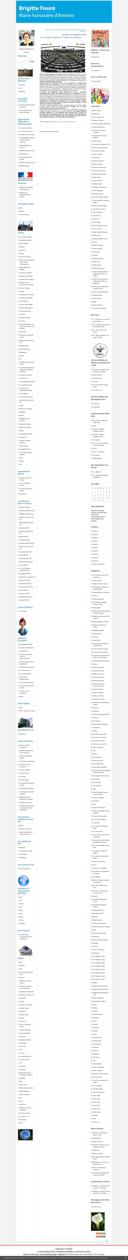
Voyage (95, 1115)
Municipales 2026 (98, 913)
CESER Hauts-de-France (27, 134)
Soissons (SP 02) (25, 593)
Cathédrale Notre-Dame (27, 294)
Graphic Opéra (97, 184)
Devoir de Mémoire (98, 677)
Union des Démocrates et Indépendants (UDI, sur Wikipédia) (100, 281)
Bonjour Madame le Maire (100, 621)
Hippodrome (23, 352)
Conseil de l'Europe (25, 829)
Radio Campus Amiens (26, 1088)
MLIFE (21, 415)
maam (21, 405)
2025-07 (95, 547)
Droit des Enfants (98, 689)
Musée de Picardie (25, 424)
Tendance (96, 1047)
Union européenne (98, 1067)
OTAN (21, 920)
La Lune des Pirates (26, 375)
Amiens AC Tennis (25, 256)
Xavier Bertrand (97, 305)
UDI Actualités (97, 1064)
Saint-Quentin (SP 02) (26, 587)
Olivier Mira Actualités (99, 923)
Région (95, 982)
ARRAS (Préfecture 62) (27, 514)
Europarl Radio (24, 780)
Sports (95, 1034)
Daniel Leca (96, 157)
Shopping (96, 1017)
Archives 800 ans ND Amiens (101, 123)
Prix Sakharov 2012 (99, 976)
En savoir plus (102, 1258)
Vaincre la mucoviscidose (100, 292)
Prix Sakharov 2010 (99, 969)
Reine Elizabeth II (98, 998)
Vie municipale (97, 1085)
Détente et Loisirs (98, 674)
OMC (21, 910)
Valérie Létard (97, 298)
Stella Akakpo (97, 265)
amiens (102, 517)
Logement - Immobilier (99, 868)
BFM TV (22, 977)
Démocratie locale (98, 667)
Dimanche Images (98, 680)
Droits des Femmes (99, 699)
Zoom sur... (96, 1122)
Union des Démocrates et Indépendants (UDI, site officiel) (100, 274)
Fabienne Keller (97, 164)
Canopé (22, 291)
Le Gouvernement (25, 670)
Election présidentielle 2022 (101, 714)
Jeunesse (96, 801)
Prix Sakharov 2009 (99, 966)
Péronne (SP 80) (25, 580)
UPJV (21, 458)
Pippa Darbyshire (98, 258)
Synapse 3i (23, 437)
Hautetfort (69, 1248)
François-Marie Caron (99, 170)
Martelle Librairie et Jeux (100, 238)
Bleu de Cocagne (25, 288)
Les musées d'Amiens (26, 397)
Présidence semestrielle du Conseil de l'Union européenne (27, 808)
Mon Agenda (97, 877)
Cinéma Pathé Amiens (26, 308)
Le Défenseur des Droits (27, 667)
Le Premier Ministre (25, 673)
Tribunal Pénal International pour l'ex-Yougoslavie (26, 937)
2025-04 (95, 554)
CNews (22, 1001)
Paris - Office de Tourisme (27, 711)
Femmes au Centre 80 (99, 744)
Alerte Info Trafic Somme (100, 584)
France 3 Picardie (25, 1030)
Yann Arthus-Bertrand (99, 308)
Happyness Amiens (25, 1040)
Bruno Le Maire (97, 154)
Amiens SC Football (25, 273)
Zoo (21, 464)
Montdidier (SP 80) (25, 573)
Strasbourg (23, 857)
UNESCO (22, 923)
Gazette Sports (24, 345)
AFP (21, 962)
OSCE (21, 917)
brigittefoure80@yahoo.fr (26, 49)
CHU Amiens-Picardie (26, 298)
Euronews (23, 1011)
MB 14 (95, 242)
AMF (21, 208)
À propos (26, 52)
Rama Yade (96, 261)
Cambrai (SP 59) (25, 540)
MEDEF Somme (24, 166)
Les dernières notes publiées (64, 1251)
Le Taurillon (96, 440)
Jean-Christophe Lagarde (100, 197)
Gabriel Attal (96, 177)
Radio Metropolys (25, 1091)
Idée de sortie (97, 782)
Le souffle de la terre (26, 385)
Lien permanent (61, 121)
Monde (95, 896)
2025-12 (95, 541)
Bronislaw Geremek (99, 151)
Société (95, 1024)
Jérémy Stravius (98, 212)
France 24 (23, 1021)
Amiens (95, 595)
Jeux (94, 804)
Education (96, 711)
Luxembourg (23, 854)
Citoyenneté (96, 640)
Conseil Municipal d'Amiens (101, 661)
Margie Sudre (97, 235)
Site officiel (23, 494)
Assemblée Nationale (26, 644)
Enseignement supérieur (100, 724)
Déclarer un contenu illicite (31, 1254)
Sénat (21, 696)
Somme (95, 1031)
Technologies (97, 1044)
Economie (96, 708)
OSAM (21, 430)
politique (94, 521)
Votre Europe (97, 1112)
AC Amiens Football (25, 237)
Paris (21, 707)
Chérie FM (23, 998)
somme (93, 515)
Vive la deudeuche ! (99, 1092)
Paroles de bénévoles (99, 933)
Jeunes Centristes (98, 797)
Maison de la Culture (26, 409)
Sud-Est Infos (97, 1041)
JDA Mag (22, 91)
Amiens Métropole (98, 599)
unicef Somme (24, 446)
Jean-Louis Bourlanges (100, 205)
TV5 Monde (23, 1119)
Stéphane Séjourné (99, 268)
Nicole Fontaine (97, 248)
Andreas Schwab (98, 120)
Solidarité (96, 1027)
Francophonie (97, 757)
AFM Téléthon (97, 110)
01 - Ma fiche (97, 472)
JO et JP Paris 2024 (99, 807)
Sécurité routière (98, 1014)
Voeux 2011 (96, 1102)
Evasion (22, 1018)
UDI (94, 1060)
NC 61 (95, 448)
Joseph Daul (96, 215)
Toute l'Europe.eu (25, 869)
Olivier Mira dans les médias (101, 926)
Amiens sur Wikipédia (26, 276)
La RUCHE (96, 823)
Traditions (96, 1054)
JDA (21, 88)
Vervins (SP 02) (24, 600)
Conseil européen (25, 770)
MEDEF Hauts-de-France (27, 162)
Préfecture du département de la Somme (25, 195)
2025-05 (95, 551)
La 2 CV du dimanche (99, 819)
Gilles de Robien (98, 180)
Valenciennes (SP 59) (26, 597)
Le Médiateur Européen (27, 788)
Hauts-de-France (98, 760)
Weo (21, 1123)
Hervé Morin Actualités (99, 767)
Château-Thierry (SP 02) (27, 543)
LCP (21, 1063)
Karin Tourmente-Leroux (100, 225)
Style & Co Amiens (25, 1113)
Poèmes (95, 946)
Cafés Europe (97, 633)
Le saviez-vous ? (98, 831)
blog (102, 1254)
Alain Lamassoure (98, 117)
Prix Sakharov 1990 (99, 956)
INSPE (22, 355)
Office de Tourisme (25, 427)
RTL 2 (21, 1101)
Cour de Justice (24, 773)
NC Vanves (96, 455)
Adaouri (95, 1186)
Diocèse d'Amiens (25, 317)
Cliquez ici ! (23, 734)
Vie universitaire (98, 1089)
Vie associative (97, 1077)
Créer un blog (60, 1248)
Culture (95, 664)
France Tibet (96, 81)
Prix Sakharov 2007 (99, 959)
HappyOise (23, 1043)
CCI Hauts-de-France (26, 131)
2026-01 (95, 538)
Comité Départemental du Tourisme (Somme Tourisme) (27, 140)
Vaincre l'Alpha (97, 1070)
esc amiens (23, 331)
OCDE (21, 903)
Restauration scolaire (99, 1001)
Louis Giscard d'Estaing (100, 232)
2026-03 (95, 531)
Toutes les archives (99, 564)
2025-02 (95, 561)
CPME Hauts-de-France (27, 150)
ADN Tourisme (24, 243)
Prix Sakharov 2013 (99, 979)
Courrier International (26, 1005)
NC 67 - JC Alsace (98, 452)
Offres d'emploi (97, 920)
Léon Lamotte (97, 228)
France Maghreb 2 (25, 1033)
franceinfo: (23, 1036)
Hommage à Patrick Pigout (101, 776)
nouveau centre (96, 512)
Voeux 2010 (96, 1099)
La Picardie (23, 611)
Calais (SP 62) (24, 536)
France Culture (97, 375)
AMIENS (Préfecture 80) (27, 510)
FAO (21, 897)
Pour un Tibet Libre (98, 949)
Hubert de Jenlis (98, 194)
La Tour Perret (24, 378)
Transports (96, 1057)
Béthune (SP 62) (25, 528)
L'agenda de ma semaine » (81, 30)
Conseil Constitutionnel (26, 648)
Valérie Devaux (97, 295)
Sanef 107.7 (23, 1104)
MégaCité (22, 412)
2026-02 (95, 534)
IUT (21, 359)
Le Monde (23, 1066)
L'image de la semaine (99, 816)
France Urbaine (24, 214)
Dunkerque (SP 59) (25, 558)
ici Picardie (23, 1046)
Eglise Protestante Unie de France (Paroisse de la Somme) (27, 326)
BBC (94, 426)
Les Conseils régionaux (27, 682)
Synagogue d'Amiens (26, 434)
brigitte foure (99, 519)
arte (21, 969)
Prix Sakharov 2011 (99, 973)
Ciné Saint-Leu (24, 301)
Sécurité (95, 1011)
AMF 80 (22, 211)
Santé (95, 1004)
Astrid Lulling (97, 141)
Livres (95, 865)
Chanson (95, 637)
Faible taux (96, 1150)
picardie (104, 512)
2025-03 (95, 557)
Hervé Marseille (97, 190)
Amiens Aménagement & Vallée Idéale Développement (27, 262)
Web (94, 1118)
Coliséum (22, 314)
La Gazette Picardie (25, 1056)
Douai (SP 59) (24, 555)
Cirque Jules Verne (25, 311)
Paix (94, 930)
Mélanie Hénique (98, 245)
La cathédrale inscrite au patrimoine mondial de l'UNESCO (27, 370)
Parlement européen (26, 802)
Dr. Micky (22, 321)
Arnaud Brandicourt (99, 127)
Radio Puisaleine (25, 1094)
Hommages (96, 779)
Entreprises (96, 727)
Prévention (96, 953)
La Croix (22, 1053)
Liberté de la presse (99, 861)
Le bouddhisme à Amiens (27, 381)
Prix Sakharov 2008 (99, 963)
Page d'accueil (71, 30)
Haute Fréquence (25, 349)
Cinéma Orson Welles (26, 304)
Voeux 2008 (96, 1095)
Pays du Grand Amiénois (100, 940)
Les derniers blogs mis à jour (46, 1251)
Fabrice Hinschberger (99, 167)
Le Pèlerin (23, 1069)
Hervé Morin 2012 (98, 764)
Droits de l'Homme (98, 696)
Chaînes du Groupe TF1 (27, 995)
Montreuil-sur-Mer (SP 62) (27, 577)
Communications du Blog (100, 649)
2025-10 (95, 544)
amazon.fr (23, 250)
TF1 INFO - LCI (24, 1116)
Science (95, 1008)
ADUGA (22, 247)
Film (94, 750)
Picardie (95, 943)
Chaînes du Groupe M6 (27, 991)
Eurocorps (23, 776)
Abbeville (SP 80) (25, 507)
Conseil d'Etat (24, 651)
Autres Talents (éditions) (100, 147)
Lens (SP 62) (23, 565)
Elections (95, 717)
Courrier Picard (24, 1008)
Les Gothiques (24, 393)
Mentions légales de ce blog (48, 1254)
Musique (95, 916)
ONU (21, 913)
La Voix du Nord (24, 1059)
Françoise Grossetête (99, 174)
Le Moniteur (96, 407)
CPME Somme (24, 154)
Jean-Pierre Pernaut (99, 209)
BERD (21, 825)
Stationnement (97, 1037)
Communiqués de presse (100, 652)
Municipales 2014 (98, 910)
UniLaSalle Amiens (25, 449)
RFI (21, 1098)
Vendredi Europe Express (100, 1073)
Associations (97, 607)
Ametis (22, 253)
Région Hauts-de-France (100, 986)
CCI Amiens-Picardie (26, 128)
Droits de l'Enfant (98, 692)
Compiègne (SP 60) (25, 552)
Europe (95, 731)
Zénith (21, 461)
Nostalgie (22, 1078)
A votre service (97, 580)
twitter (93, 519)
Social (95, 1021)
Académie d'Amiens (25, 240)
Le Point (95, 381)
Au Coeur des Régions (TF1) (101, 144)
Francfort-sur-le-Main (26, 851)
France (95, 754)
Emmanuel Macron (98, 161)
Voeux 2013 (96, 1108)
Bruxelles (22, 847)
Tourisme (95, 1050)
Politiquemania (97, 458)
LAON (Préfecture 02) (26, 562)
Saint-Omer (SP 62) (25, 583)
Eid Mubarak (97, 1138)
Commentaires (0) (71, 121)
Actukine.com (97, 1206)
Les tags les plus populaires (82, 1251)
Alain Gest (96, 114)
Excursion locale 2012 (99, 734)
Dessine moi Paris (98, 671)
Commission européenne (27, 761)
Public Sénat (23, 1084)
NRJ (21, 1081)
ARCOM (22, 965)
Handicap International (99, 187)
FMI (21, 900)
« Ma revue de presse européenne (55, 30)
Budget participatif (98, 630)
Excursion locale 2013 (99, 737)
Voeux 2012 (96, 1105)
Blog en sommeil (98, 1141)
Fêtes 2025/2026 (98, 747)
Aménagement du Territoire (101, 592)
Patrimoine (96, 936)
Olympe (95, 255)
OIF (21, 907)
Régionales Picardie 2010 (100, 989)
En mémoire (96, 721)
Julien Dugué (97, 222)
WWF (94, 302)
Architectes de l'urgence (27, 279)
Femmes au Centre (99, 740)
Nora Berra (96, 252)
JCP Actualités (97, 785)
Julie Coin (96, 219)
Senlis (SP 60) (24, 590)
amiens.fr (22, 85)
